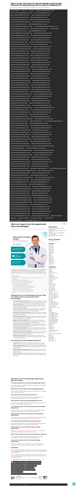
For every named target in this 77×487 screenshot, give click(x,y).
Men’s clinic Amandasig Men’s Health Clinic (41, 15)
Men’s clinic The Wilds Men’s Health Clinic (42, 188)
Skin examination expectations (17, 469)
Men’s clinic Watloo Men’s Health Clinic (19, 204)
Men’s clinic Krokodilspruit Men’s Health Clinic (40, 102)
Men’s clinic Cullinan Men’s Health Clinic (42, 46)
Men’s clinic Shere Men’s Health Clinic (45, 170)
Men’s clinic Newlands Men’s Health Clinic (40, 136)
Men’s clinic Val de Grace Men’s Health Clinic (20, 195)
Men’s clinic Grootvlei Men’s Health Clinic (41, 80)
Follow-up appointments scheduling (33, 463)
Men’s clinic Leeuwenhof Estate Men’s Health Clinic (21, 107)
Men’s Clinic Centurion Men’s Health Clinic (42, 37)
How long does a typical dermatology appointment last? (22, 285)
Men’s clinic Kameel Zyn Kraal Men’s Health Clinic (21, 94)
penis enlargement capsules (53, 313)
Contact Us (24, 10)
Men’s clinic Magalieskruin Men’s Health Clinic (40, 116)
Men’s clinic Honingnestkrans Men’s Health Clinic (40, 91)
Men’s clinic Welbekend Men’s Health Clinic (41, 206)
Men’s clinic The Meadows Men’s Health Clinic (20, 186)
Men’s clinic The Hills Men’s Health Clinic (37, 184)
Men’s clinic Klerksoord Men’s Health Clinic (41, 100)
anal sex (50, 269)
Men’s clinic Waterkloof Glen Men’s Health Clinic (21, 199)
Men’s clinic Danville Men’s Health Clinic (41, 48)
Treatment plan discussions (17, 471)
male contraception (52, 288)
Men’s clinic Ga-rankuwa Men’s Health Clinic (39, 73)
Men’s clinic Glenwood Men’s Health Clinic (20, 78)
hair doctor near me (52, 278)
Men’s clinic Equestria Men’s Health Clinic (39, 66)
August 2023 (51, 263)
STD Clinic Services (52, 229)
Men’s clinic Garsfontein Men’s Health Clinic (20, 75)
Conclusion (14, 292)
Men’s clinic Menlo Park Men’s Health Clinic (54, 121)
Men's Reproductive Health (53, 303)
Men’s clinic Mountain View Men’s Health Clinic (21, 134)
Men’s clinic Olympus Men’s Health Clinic (19, 141)
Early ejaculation (51, 275)
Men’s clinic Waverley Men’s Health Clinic (38, 204)
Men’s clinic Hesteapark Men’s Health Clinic (41, 89)
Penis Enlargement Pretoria (31, 220)
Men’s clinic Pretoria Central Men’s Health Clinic (43, 145)
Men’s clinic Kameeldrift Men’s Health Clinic (43, 94)
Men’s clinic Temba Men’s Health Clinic (19, 184)
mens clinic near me (33, 229)
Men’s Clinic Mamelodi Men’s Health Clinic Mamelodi (22, 118)
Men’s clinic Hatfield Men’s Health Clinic (41, 82)
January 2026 (51, 246)
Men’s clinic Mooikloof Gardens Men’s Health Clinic (22, 12)
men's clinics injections (52, 297)
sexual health (51, 328)
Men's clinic (51, 291)
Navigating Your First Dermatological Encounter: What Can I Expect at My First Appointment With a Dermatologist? (27, 278)
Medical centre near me (53, 290)
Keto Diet (50, 282)
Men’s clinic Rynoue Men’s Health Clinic (57, 168)
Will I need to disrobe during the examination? (20, 284)
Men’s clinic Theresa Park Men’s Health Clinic (20, 190)
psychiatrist (51, 325)
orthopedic (50, 309)
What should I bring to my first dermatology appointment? (22, 283)
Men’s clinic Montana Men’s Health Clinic (19, 125)
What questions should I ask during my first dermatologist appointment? (24, 287)
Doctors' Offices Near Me (53, 272)
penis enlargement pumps (53, 320)
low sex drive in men (52, 284)
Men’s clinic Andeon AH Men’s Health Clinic (20, 17)
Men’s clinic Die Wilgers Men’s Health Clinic (40, 53)
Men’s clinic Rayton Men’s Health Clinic (40, 157)
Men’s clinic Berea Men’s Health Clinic (19, 24)
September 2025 (51, 249)
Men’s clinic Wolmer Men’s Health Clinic (40, 213)
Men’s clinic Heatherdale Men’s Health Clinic (20, 87)
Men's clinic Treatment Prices (34, 228)
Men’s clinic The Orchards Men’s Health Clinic (41, 186)
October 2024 (51, 250)
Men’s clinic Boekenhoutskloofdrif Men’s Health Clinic (46, 26)
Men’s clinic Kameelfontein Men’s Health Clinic (21, 96)
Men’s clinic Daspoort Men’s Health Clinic (19, 51)
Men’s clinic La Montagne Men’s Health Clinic (41, 105)
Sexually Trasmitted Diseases (54, 330)
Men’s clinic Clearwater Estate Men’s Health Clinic (40, 42)
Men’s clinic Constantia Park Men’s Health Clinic (21, 46)
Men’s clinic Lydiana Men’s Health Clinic (19, 114)
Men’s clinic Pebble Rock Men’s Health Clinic (20, 143)
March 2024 (51, 256)
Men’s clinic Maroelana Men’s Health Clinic (44, 118)
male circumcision (52, 287)
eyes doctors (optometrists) (53, 277)
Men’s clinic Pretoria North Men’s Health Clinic (44, 150)
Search (64, 223)
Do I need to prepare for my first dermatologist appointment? (23, 282)
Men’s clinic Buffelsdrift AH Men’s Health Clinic (41, 35)
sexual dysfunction (52, 327)
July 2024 (50, 254)
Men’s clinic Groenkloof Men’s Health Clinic (40, 78)
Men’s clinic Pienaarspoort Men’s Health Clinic (21, 145)
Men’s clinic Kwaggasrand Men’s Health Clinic (20, 105)
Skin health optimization (30, 469)
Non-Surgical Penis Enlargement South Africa (56, 228)
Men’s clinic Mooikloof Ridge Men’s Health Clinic (41, 127)
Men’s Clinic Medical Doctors (36, 121)
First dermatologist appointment (18, 463)
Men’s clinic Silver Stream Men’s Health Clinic (20, 172)
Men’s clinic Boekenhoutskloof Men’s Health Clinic (21, 26)
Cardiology (50, 271)
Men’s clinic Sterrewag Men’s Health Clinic (20, 179)
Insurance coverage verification (18, 465)
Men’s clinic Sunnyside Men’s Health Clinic (40, 181)
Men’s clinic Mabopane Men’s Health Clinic (20, 116)
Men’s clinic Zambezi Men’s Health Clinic (40, 215)
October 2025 (51, 248)
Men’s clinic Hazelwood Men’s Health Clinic (40, 84)
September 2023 (51, 262)
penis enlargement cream (53, 314)
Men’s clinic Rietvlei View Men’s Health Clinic (20, 163)
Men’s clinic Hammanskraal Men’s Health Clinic (21, 82)
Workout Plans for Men (53, 340)
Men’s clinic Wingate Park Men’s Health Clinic (20, 213)
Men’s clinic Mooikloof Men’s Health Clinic (20, 127)
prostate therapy (51, 324)
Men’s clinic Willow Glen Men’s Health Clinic (41, 211)
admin (20, 228)
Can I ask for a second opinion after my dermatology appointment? (24, 291)
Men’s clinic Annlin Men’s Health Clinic (39, 17)
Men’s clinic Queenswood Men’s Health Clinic (20, 157)
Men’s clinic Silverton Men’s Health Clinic (19, 175)
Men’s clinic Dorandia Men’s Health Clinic (19, 60)
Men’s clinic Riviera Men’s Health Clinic (40, 163)
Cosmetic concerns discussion (19, 461)
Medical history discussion (31, 465)
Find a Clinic (31, 10)
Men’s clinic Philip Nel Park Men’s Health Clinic (41, 143)
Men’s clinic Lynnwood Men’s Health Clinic (39, 114)
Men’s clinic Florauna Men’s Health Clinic (19, 73)
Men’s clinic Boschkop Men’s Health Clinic (39, 28)
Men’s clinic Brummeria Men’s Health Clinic (20, 35)
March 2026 (51, 244)
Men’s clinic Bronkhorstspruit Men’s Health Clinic (21, 33)
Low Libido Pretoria (48, 217)
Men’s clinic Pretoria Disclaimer (17, 148)
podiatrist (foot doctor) (53, 322)
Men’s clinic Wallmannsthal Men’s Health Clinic (21, 197)
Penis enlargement (52, 312)
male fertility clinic (52, 289)
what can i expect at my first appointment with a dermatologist (24, 473)
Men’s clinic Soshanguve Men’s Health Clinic (44, 177)
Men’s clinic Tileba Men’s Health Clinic (40, 193)
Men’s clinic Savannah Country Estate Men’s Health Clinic (23, 170)
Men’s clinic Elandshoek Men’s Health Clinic (20, 62)
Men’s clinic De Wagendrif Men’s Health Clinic (40, 51)
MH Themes (25, 484)
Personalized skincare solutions (18, 467)
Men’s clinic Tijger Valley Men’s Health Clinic (20, 193)
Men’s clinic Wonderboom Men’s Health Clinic (20, 215)
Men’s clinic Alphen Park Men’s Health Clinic (20, 15)
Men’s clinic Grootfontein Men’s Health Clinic (20, 80)
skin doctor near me (39, 229)
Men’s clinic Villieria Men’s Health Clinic (40, 195)
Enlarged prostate (52, 276)
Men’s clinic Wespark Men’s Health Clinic (40, 208)
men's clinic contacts (26, 228)
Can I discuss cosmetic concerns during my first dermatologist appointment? (25, 286)
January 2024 (51, 259)
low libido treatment (52, 283)
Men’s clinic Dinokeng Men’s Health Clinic (19, 55)
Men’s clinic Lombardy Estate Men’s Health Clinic (41, 109)
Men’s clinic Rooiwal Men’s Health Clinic (40, 166)
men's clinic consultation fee (53, 293)
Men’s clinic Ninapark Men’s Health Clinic (42, 139)
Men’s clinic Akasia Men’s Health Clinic (43, 12)
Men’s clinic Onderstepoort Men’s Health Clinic (40, 141)
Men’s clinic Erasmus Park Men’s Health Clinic (20, 69)
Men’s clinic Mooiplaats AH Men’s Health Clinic (21, 130)
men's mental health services (54, 302)
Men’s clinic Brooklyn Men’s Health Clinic (43, 33)
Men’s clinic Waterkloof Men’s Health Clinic (43, 199)
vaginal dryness (51, 337)
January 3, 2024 (14, 228)
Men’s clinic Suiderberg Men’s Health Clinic (20, 181)
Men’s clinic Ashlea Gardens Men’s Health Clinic (40, 19)
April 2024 (50, 255)
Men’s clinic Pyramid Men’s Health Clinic (42, 154)
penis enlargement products (53, 319)
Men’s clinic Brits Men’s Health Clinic (18, 30)
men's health (21, 229)
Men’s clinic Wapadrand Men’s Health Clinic (42, 197)
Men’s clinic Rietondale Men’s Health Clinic (40, 159)
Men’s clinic (13, 454)
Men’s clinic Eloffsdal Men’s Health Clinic (19, 66)
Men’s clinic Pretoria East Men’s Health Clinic (36, 148)
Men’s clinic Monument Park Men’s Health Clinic (40, 125)
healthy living (51, 280)
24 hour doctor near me (53, 268)
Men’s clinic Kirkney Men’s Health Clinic (39, 98)
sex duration (51, 326)
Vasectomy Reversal (52, 338)
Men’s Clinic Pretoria (15, 10)
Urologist (50, 334)
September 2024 (51, 252)
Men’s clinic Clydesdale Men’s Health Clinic (20, 44)
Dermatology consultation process (34, 461)
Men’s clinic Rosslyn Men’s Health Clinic (38, 168)
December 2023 (51, 260)
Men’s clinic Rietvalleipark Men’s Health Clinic (20, 161)
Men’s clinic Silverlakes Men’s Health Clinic (41, 172)
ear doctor (50, 274)
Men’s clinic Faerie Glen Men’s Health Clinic (41, 71)
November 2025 (51, 247)
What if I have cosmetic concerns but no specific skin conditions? (23, 290)
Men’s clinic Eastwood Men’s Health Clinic (39, 60)
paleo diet (50, 310)
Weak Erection (51, 339)
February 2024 (51, 258)
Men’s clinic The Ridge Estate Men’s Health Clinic (21, 188)
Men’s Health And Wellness (57, 215)
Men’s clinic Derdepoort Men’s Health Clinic (20, 53)
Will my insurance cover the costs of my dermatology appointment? (24, 289)
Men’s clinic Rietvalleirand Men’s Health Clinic (42, 161)
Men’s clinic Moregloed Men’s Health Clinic (20, 132)
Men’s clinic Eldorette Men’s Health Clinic (41, 64)
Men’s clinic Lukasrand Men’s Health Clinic (42, 112)
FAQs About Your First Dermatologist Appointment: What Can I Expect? (23, 281)
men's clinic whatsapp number (54, 296)
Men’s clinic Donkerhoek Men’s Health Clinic (39, 55)
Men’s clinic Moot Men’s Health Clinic (41, 130)
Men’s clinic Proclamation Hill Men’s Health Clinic (21, 154)
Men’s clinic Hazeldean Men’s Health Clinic (20, 84)
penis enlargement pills (53, 318)
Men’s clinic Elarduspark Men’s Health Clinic (20, 64)
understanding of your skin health (33, 418)
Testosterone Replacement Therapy (55, 333)
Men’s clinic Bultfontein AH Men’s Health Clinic (21, 37)
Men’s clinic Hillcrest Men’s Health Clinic (19, 91)
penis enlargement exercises (53, 315)
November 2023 (51, 261)
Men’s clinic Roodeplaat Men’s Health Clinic (20, 166)
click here (42, 459)
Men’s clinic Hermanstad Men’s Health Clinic (20, 89)
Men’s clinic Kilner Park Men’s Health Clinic (20, 98)
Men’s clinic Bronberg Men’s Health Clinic (37, 30)
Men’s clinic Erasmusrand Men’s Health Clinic (20, 71)
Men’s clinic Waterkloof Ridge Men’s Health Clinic (21, 202)
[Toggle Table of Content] (45, 276)
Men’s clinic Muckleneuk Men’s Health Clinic (42, 134)
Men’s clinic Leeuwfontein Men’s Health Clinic (44, 107)
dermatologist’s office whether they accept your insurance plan (28, 430)
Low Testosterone (52, 285)
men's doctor (16, 229)
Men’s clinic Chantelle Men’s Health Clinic (20, 39)
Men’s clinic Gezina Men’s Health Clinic (40, 75)
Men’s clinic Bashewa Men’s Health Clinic (41, 21)
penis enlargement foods (53, 316)
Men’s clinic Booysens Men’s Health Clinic (19, 28)
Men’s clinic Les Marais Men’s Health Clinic (45, 10)
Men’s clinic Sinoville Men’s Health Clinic (39, 175)
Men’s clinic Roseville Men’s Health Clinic (19, 168)
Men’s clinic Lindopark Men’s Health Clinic (20, 109)
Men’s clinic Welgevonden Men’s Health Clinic (20, 208)
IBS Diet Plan (51, 281)
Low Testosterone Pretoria (17, 220)
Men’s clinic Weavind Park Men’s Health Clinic (20, 206)
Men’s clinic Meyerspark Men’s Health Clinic (39, 123)
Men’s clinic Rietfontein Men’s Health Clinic (20, 159)
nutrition (50, 308)
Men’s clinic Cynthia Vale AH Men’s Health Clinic (21, 48)
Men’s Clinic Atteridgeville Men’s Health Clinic (20, 21)
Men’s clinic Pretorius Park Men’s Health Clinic (42, 152)
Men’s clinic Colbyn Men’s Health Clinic (39, 44)
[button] (74, 484)
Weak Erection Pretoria (23, 217)
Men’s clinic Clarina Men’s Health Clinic (19, 42)
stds (49, 332)
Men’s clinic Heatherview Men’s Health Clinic (41, 87)
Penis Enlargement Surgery (53, 321)
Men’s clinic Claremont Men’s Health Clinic (40, 39)
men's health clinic (26, 229)
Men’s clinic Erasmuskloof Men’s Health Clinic (42, 69)
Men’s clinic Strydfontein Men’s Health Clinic (40, 179)
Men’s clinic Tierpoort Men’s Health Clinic (41, 190)
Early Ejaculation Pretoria (36, 217)
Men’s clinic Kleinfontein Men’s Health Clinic (20, 100)
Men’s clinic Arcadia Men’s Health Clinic (19, 19)
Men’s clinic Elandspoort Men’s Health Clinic (40, 62)
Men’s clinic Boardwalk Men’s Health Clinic (38, 24)
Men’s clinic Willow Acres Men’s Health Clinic (20, 211)
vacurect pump (51, 335)
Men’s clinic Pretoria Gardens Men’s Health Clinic (21, 150)
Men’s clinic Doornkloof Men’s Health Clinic (20, 57)
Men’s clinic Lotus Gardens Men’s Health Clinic (20, 112)
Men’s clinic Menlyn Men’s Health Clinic (19, 123)
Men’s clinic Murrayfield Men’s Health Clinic (20, 136)
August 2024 (51, 253)
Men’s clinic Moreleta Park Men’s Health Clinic (41, 132)
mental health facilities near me (54, 307)
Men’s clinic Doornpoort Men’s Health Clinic (41, 57)
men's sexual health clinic (53, 305)
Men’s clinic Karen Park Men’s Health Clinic (42, 96)
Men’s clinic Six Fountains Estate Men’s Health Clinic (22, 177)
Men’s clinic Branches (54, 28)
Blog (40, 220)
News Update (13, 217)
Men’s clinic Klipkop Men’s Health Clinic (19, 102)
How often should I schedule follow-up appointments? (22, 288)
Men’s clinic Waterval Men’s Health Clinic (43, 202)
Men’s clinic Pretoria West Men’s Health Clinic (20, 152)
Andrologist (51, 270)
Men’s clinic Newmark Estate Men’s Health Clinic (21, 139)
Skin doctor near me (30, 467)
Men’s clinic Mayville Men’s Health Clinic (19, 121)
